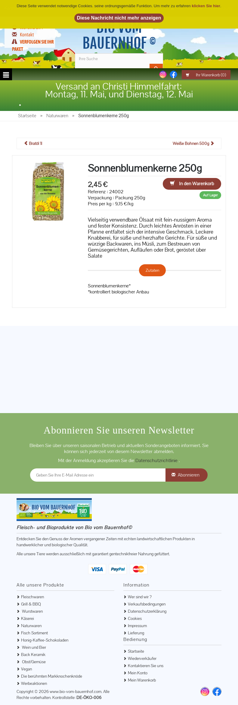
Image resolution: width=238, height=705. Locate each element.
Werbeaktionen (34, 683)
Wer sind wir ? (140, 596)
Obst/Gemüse (33, 661)
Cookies (135, 618)
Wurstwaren (32, 611)
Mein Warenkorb (142, 680)
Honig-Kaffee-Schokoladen (44, 640)
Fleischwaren (32, 596)
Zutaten (152, 270)
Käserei (27, 618)
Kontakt (27, 34)
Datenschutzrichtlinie (157, 460)
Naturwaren (31, 625)
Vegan (26, 669)
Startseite (136, 651)
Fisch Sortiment (34, 633)
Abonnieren (188, 475)
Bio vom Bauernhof (119, 35)
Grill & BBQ (31, 604)
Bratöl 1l (33, 143)
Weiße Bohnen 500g (193, 143)
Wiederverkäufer (142, 658)
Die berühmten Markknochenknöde (51, 676)
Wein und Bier (33, 647)
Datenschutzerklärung (147, 611)
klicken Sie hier (206, 6)
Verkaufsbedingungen (146, 604)
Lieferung (136, 633)
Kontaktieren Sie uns (145, 665)
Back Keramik (33, 654)
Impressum (137, 625)
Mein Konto (137, 673)
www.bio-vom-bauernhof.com (75, 691)
